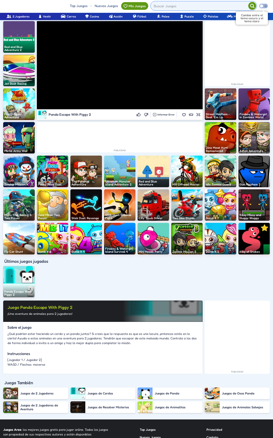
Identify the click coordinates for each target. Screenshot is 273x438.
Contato (212, 393)
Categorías (147, 401)
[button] (184, 115)
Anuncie (212, 409)
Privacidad (214, 386)
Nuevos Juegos (106, 6)
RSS (209, 401)
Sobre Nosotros (151, 409)
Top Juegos (78, 6)
